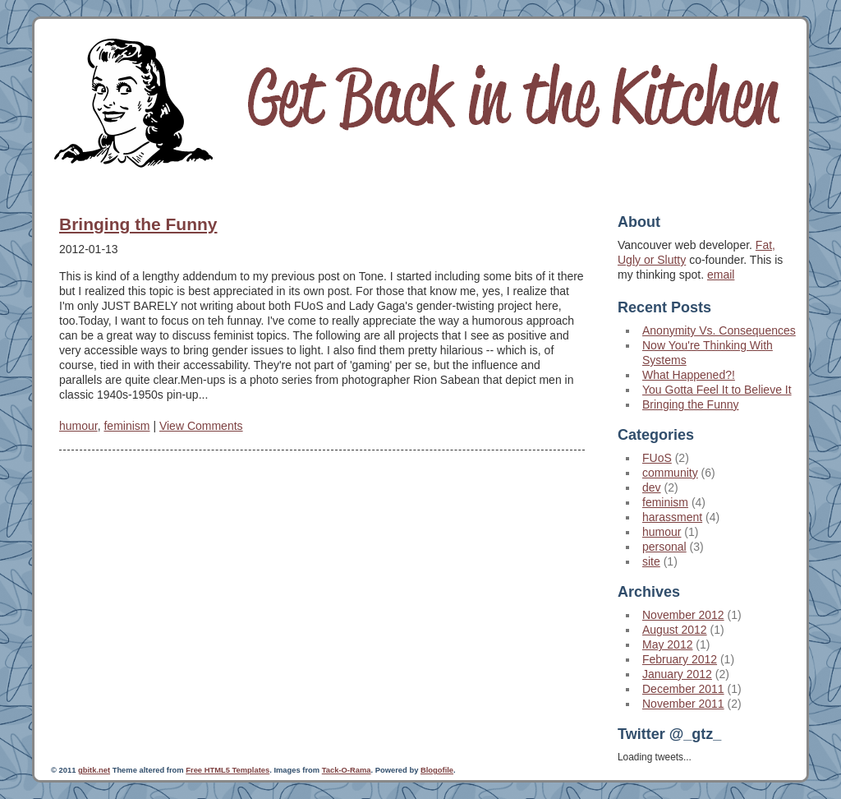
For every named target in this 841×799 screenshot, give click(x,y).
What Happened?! (688, 374)
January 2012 (677, 674)
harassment (672, 517)
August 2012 (674, 629)
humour (78, 425)
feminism (126, 425)
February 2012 (679, 659)
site (651, 561)
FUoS (657, 457)
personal (664, 546)
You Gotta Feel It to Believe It (717, 389)
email (720, 274)
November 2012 (683, 614)
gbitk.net (94, 770)
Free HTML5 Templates (227, 770)
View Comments (201, 425)
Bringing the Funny (138, 224)
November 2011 (683, 703)
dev (651, 487)
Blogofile (436, 770)
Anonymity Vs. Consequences (719, 330)
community (670, 472)
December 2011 (683, 688)
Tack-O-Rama (346, 770)
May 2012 (667, 644)
